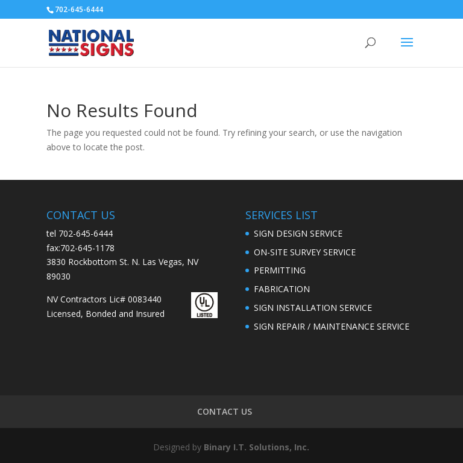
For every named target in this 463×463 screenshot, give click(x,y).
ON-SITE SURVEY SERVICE (305, 252)
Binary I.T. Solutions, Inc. (256, 447)
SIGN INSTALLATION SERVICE (313, 307)
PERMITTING (280, 270)
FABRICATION (282, 289)
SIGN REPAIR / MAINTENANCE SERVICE (331, 326)
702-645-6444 (85, 233)
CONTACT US (224, 411)
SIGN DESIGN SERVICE (298, 233)
